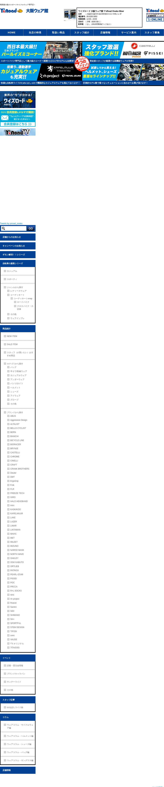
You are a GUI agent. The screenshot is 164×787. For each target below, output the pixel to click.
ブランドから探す (15, 412)
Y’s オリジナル (17, 643)
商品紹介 (7, 328)
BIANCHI (14, 436)
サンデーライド (14, 682)
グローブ (14, 400)
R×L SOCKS (16, 591)
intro (12, 505)
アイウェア (15, 396)
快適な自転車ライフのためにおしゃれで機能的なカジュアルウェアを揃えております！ (40, 83)
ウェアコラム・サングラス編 (20, 760)
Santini (13, 607)
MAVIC (13, 534)
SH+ (12, 619)
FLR (12, 489)
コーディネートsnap (23, 298)
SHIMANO (15, 615)
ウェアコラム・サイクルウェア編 (20, 726)
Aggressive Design (18, 420)
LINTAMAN (15, 530)
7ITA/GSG (14, 647)
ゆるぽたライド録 (15, 707)
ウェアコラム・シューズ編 (19, 744)
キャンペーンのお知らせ (14, 246)
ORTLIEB (14, 566)
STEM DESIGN (17, 627)
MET (12, 538)
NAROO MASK (17, 550)
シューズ (14, 391)
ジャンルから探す (15, 287)
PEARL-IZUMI (16, 574)
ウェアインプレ (17, 318)
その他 (13, 314)
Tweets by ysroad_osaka (11, 223)
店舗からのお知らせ (12, 237)
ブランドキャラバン (16, 674)
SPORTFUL (15, 623)
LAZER (13, 521)
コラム (6, 717)
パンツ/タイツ (16, 383)
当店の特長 (35, 32)
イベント (7, 658)
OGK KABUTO (17, 562)
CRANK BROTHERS (19, 469)
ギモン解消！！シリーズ (14, 254)
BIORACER (15, 444)
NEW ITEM (12, 336)
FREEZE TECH (17, 493)
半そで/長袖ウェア (18, 371)
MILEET (14, 542)
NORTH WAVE (17, 554)
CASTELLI (15, 452)
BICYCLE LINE (17, 440)
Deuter (13, 473)
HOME (12, 32)
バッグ (13, 367)
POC (12, 582)
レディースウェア (18, 291)
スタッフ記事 (9, 700)
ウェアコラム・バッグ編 (18, 752)
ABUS (13, 416)
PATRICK (14, 570)
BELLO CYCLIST (18, 428)
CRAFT (13, 465)
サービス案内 (128, 32)
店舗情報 (105, 32)
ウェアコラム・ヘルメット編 (20, 736)
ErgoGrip (14, 481)
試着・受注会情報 (15, 665)
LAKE (13, 517)
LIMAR (13, 526)
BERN (13, 432)
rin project (14, 599)
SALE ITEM (12, 344)
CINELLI (14, 461)
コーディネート (17, 295)
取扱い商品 (58, 32)
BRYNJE (14, 448)
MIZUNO (14, 546)
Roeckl (13, 603)
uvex (12, 635)
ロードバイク (23, 302)
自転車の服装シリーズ (13, 263)
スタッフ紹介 (81, 32)
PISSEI (13, 578)
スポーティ (12, 279)
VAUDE (13, 639)
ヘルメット (15, 387)
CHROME (14, 456)
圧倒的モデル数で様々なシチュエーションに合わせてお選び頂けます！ (115, 83)
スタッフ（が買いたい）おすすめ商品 (20, 354)
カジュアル (12, 271)
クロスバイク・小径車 (25, 307)
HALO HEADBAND (19, 501)
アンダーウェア (17, 379)
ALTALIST (14, 424)
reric (12, 595)
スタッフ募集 (152, 32)
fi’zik (12, 485)
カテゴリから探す (15, 364)
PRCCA (13, 587)
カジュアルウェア (18, 375)
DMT (12, 477)
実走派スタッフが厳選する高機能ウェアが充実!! (112, 61)
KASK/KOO (15, 509)
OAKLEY (14, 558)
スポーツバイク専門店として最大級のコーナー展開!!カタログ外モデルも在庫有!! (38, 61)
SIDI (12, 611)
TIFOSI (13, 631)
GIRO (13, 497)
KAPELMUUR (16, 513)
